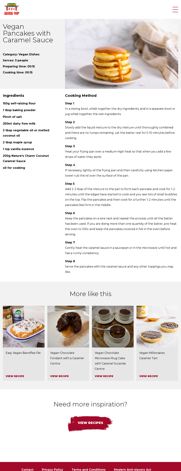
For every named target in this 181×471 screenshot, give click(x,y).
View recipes (90, 423)
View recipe (15, 376)
